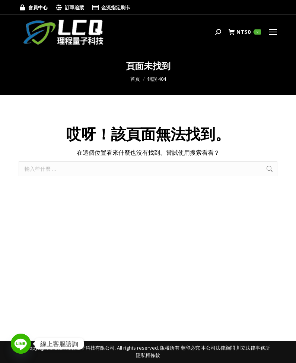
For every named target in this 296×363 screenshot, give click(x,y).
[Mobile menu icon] (272, 32)
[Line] (21, 344)
